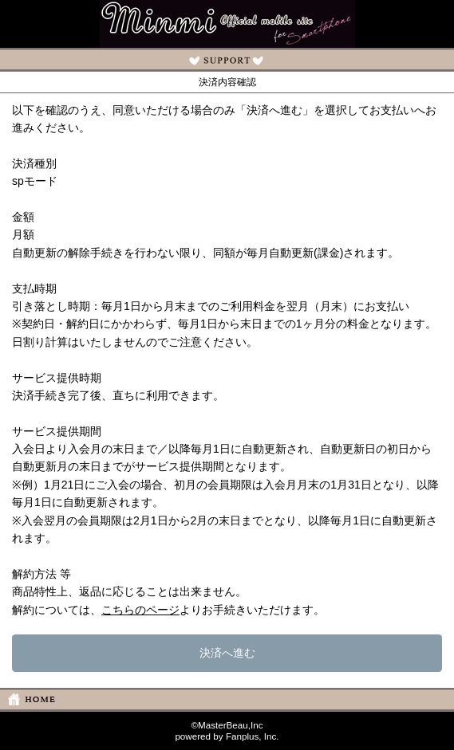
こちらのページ (140, 609)
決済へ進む (227, 652)
